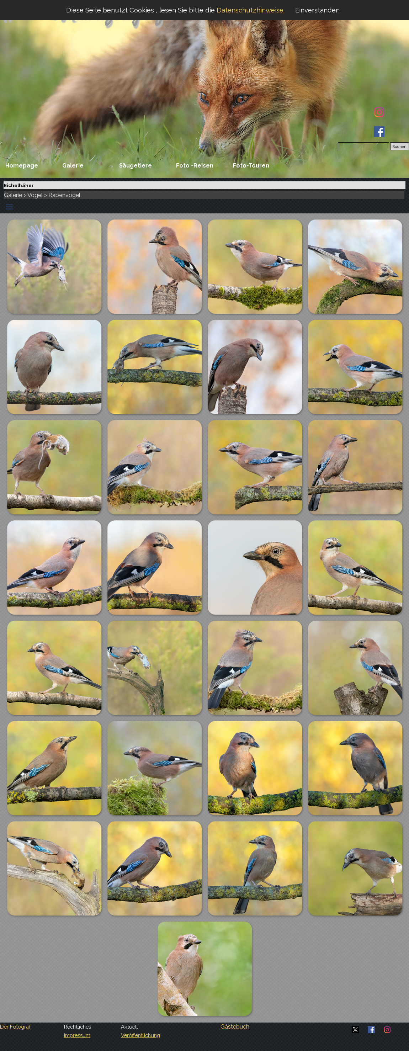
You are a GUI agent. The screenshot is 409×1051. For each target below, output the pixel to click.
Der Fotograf (15, 1027)
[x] (355, 1029)
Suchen (400, 146)
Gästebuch (235, 1026)
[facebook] (379, 131)
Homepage (21, 165)
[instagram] (379, 112)
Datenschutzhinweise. (251, 10)
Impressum (77, 1035)
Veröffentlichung (140, 1035)
